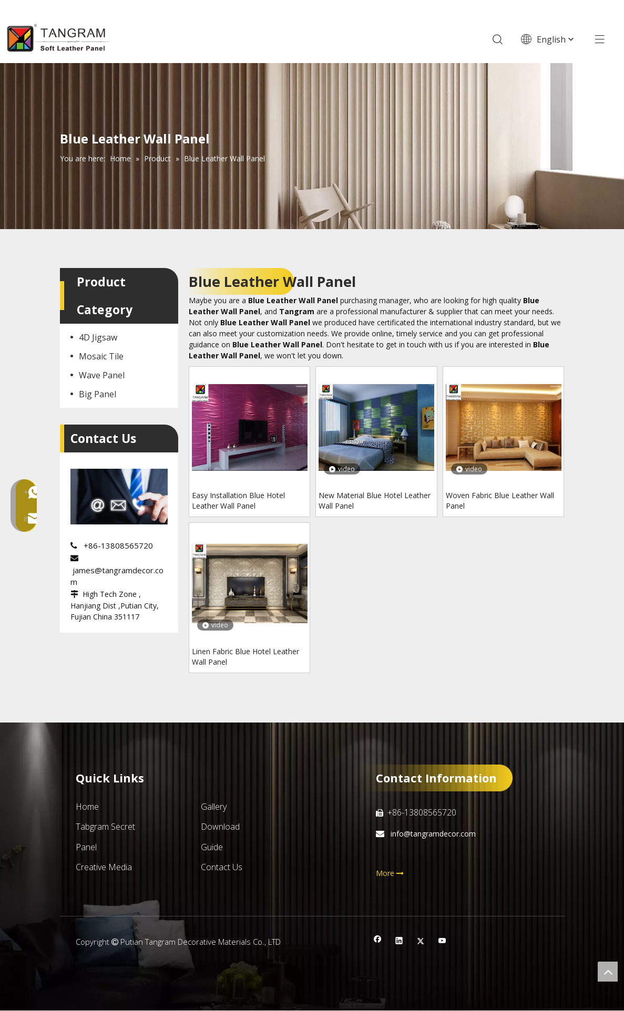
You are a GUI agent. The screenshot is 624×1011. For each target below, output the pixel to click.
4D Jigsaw (98, 338)
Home (87, 807)
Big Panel (97, 394)
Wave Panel (102, 375)
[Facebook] (377, 942)
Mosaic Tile (101, 357)
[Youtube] (442, 942)
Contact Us (221, 867)
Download (220, 827)
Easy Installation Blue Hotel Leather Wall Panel (238, 501)
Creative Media (104, 867)
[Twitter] (420, 942)
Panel (86, 847)
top (608, 972)
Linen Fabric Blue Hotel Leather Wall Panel (245, 657)
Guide (212, 847)
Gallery (214, 807)
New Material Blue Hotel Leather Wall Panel (375, 501)
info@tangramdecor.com (432, 834)
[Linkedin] (399, 942)
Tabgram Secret (105, 827)
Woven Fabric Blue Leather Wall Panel (500, 501)
